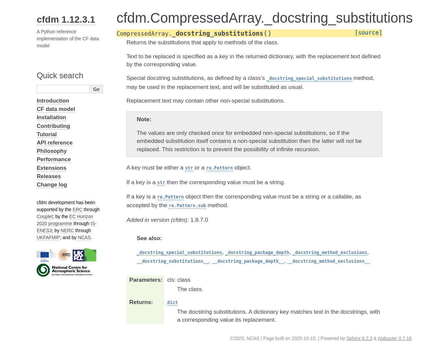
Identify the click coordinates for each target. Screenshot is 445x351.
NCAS (84, 237)
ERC (78, 209)
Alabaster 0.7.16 (395, 338)
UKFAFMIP (48, 237)
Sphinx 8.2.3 (359, 338)
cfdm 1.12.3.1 (66, 19)
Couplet (45, 216)
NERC (67, 230)
